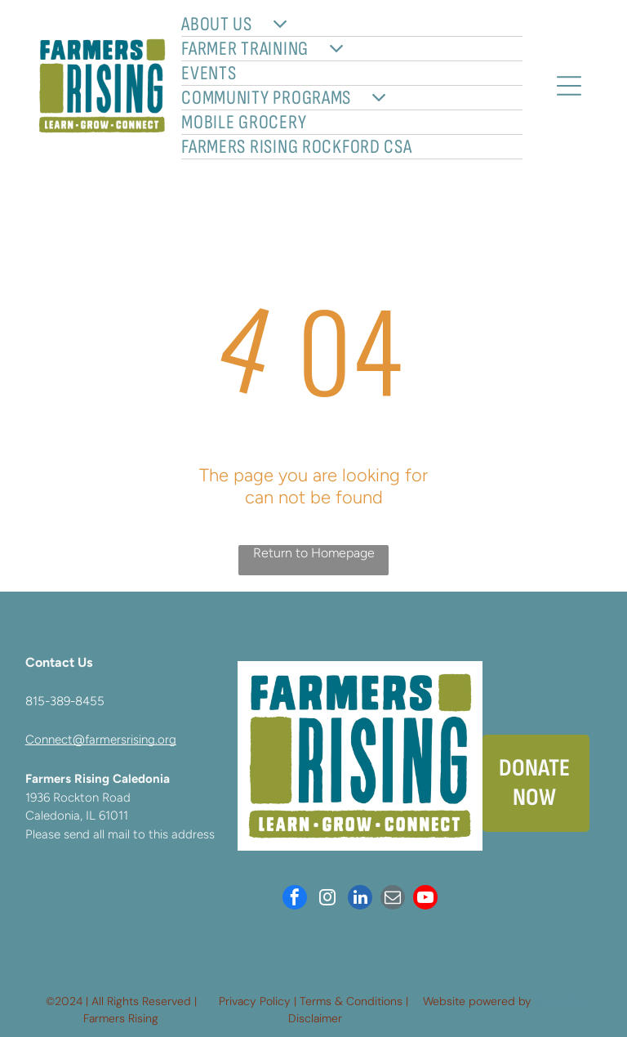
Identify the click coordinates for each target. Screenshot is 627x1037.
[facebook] (294, 899)
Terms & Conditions (351, 1001)
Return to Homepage (314, 553)
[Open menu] (569, 86)
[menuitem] (351, 24)
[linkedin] (360, 899)
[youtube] (425, 899)
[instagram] (327, 899)
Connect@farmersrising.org (100, 739)
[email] (392, 899)
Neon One (561, 1001)
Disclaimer (315, 1018)
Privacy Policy (255, 1001)
